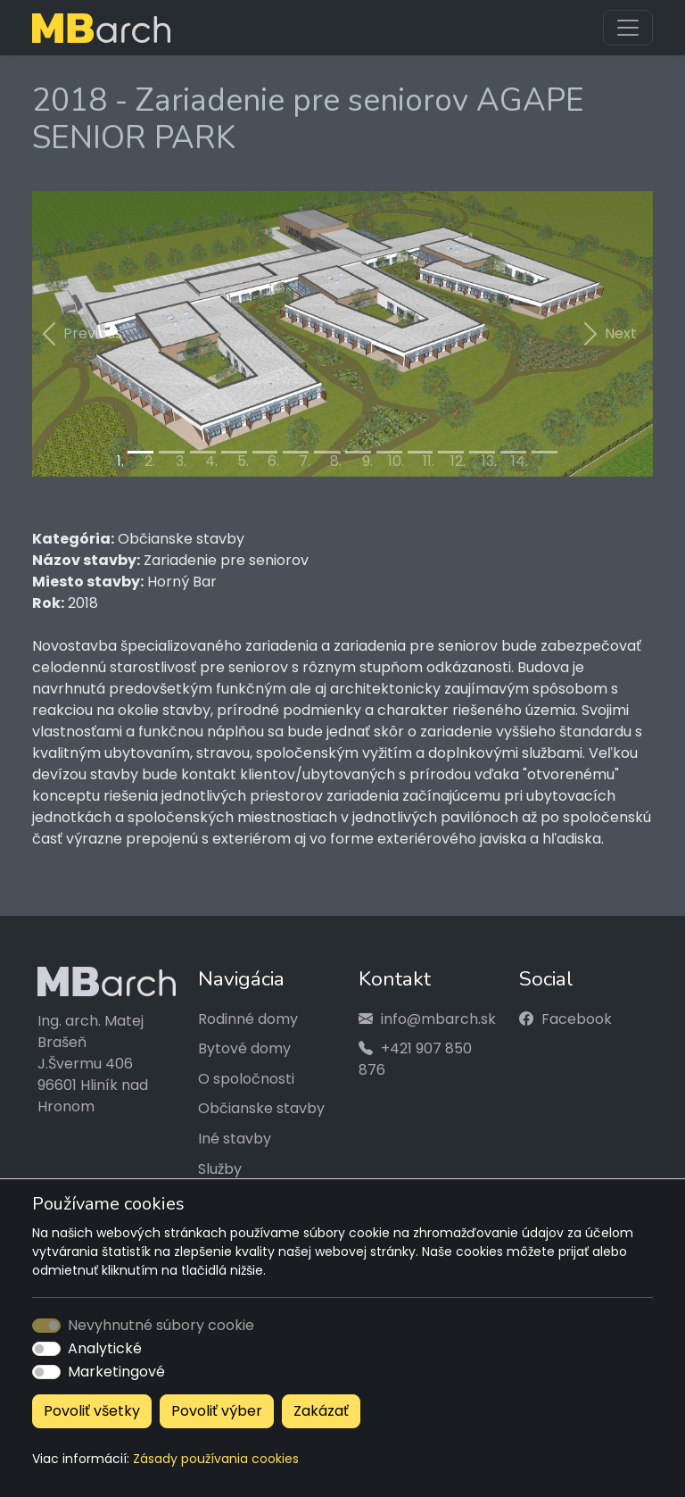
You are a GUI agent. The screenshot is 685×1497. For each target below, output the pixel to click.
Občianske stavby (261, 1108)
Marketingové (116, 1371)
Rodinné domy (248, 1019)
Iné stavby (234, 1138)
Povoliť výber (216, 1411)
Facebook (576, 1019)
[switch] (46, 1349)
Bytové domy (244, 1048)
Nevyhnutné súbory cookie (161, 1325)
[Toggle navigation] (628, 28)
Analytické (105, 1348)
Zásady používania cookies (216, 1459)
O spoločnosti (246, 1079)
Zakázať (321, 1411)
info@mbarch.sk (438, 1019)
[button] (78, 334)
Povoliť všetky (92, 1411)
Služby (220, 1169)
